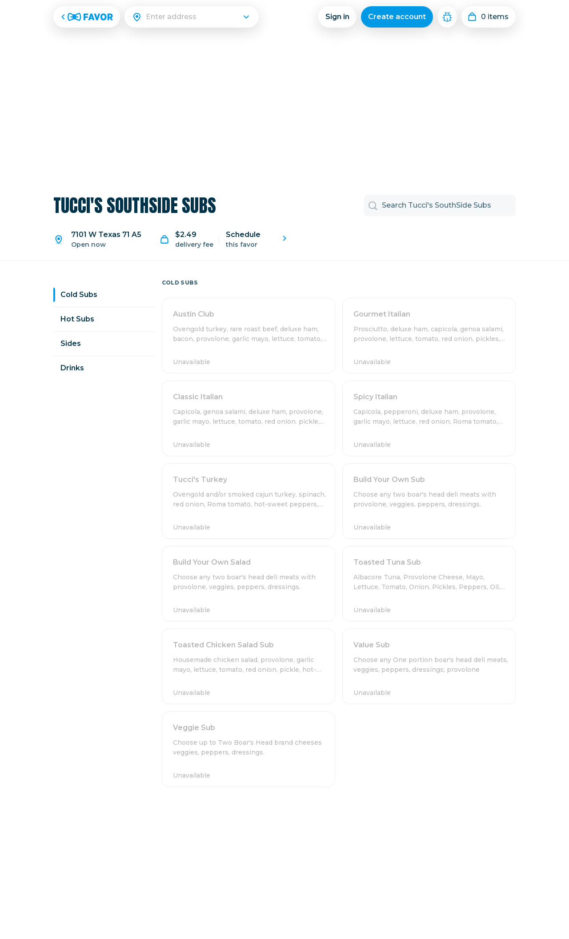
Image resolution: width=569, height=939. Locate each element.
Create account (397, 16)
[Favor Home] (86, 17)
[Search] (197, 17)
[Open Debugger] (447, 17)
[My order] (488, 17)
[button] (248, 335)
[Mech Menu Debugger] (447, 17)
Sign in (337, 16)
